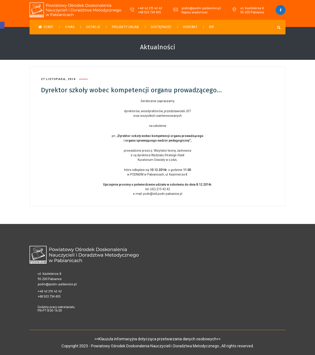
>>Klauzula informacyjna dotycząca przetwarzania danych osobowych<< (157, 339)
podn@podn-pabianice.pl (201, 8)
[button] (2, 25)
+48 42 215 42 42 (150, 8)
